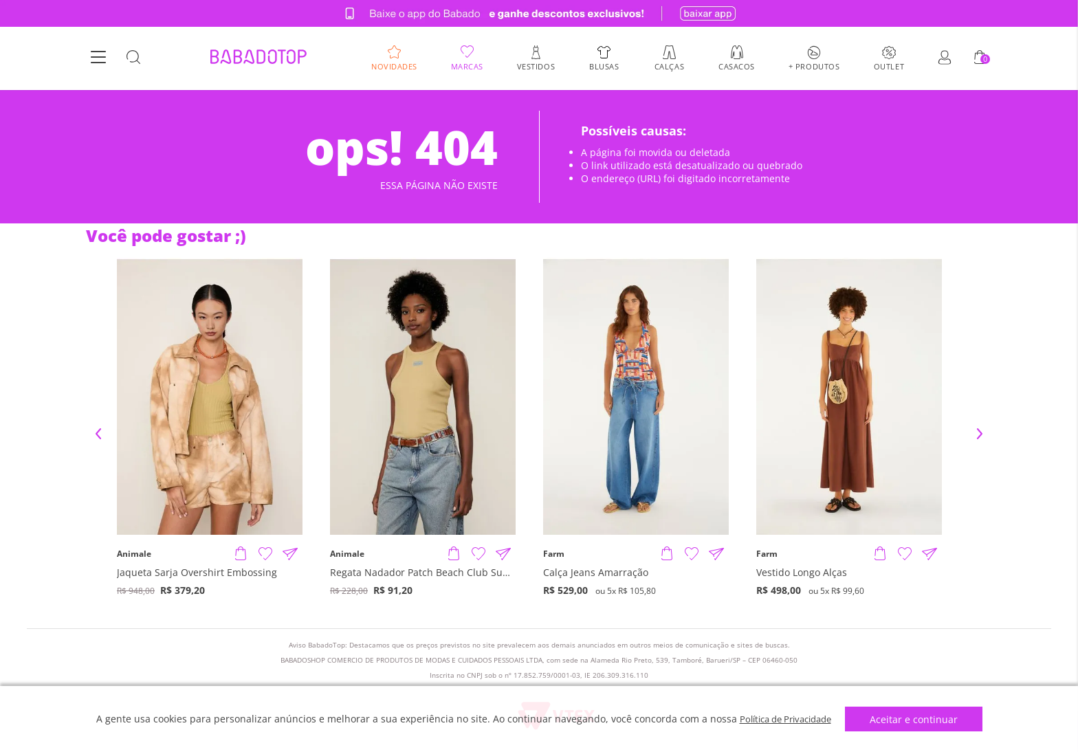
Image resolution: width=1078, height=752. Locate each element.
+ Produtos (814, 67)
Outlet (889, 67)
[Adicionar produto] (240, 554)
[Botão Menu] (98, 59)
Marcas (467, 67)
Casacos (736, 67)
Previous (98, 433)
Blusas (604, 67)
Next (979, 433)
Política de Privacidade (785, 718)
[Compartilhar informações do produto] (290, 554)
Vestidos (536, 67)
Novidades (394, 67)
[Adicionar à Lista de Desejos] (265, 554)
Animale (134, 554)
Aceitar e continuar (920, 719)
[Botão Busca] (133, 59)
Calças (669, 67)
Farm (553, 554)
